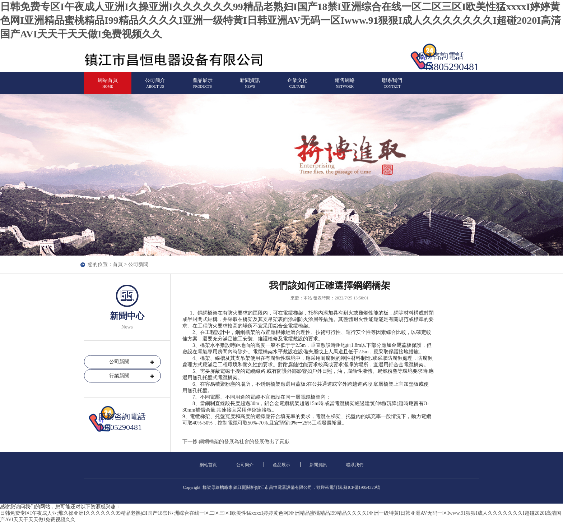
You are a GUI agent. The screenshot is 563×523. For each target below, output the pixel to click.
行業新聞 (119, 376)
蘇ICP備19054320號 (361, 487)
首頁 (118, 264)
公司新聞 (119, 361)
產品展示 (202, 86)
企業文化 (297, 86)
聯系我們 (392, 86)
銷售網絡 (345, 86)
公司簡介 (155, 86)
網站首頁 (108, 86)
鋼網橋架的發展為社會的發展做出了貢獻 (244, 441)
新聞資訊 (250, 86)
